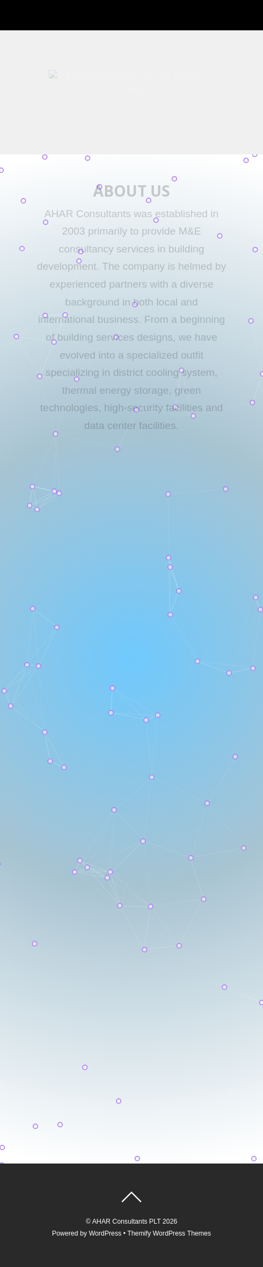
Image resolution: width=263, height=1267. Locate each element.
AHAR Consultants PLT (126, 1221)
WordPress (105, 1233)
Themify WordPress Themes (169, 1233)
